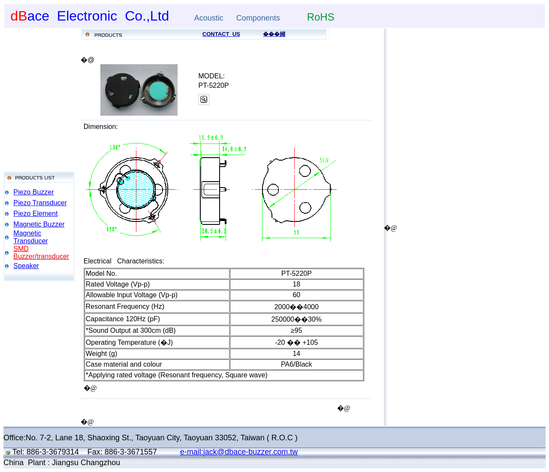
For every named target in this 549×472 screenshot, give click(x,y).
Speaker (26, 265)
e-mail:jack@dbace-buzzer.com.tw (239, 452)
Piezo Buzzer (33, 192)
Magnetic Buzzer (38, 224)
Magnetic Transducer (30, 237)
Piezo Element (35, 213)
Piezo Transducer (40, 202)
